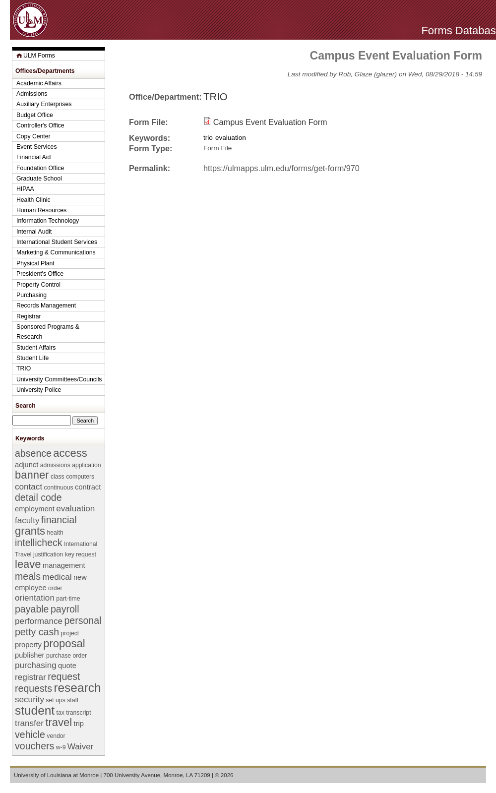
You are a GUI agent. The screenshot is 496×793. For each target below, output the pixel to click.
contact (28, 486)
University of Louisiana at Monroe (56, 775)
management (64, 565)
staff (72, 700)
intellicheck (38, 542)
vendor (56, 735)
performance (38, 621)
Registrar (28, 316)
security (29, 699)
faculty (27, 520)
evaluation (230, 137)
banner (32, 475)
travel (58, 722)
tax (60, 712)
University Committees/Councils (59, 379)
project (70, 633)
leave (28, 564)
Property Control (38, 284)
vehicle (30, 734)
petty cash (37, 631)
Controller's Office (40, 125)
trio (208, 137)
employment (35, 509)
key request (80, 554)
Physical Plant (35, 263)
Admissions (31, 93)
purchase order (66, 655)
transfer (29, 723)
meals (28, 576)
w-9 (61, 747)
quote (67, 666)
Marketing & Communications (56, 252)
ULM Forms (39, 55)
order (55, 588)
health (55, 532)
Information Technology (47, 220)
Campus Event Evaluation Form (270, 122)
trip (79, 724)
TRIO (215, 96)
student (35, 710)
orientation (35, 598)
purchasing (36, 665)
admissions (55, 465)
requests (33, 688)
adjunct (26, 465)
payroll (65, 609)
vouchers (34, 745)
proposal (64, 643)
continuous (58, 487)
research (77, 687)
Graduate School (39, 178)
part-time (68, 598)
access (70, 453)
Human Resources (41, 210)
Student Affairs (36, 347)
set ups (55, 700)
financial (59, 519)
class (57, 476)
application (86, 465)
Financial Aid (33, 157)
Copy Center (33, 136)
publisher (29, 655)
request (64, 676)
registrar (30, 677)
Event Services (36, 146)
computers (80, 476)
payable (32, 609)
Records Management (46, 305)
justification (48, 554)
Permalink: (149, 168)
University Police (38, 389)
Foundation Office (40, 168)
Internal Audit (34, 231)
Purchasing (31, 295)
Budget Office (34, 115)
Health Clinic (33, 199)
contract (88, 487)
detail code (38, 497)
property (28, 645)
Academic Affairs (39, 83)
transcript (78, 712)
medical (57, 577)
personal (82, 620)
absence (33, 453)
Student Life (32, 358)
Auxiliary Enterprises (43, 104)
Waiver (80, 746)
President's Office (39, 273)
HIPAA (25, 188)
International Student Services (56, 242)
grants (30, 531)
